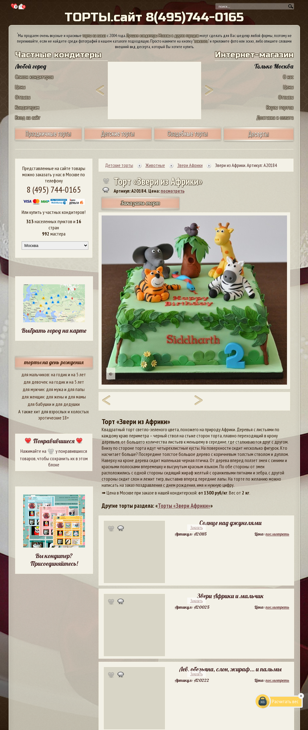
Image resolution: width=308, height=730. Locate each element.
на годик (59, 374)
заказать (201, 41)
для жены (55, 397)
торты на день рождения (54, 362)
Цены (20, 86)
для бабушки (39, 404)
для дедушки (67, 404)
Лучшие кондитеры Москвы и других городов (162, 35)
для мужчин (33, 389)
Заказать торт (140, 202)
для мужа (54, 389)
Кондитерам (27, 107)
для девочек (35, 382)
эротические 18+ (53, 418)
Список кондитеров (34, 76)
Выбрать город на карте (53, 330)
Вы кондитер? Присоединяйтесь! (54, 559)
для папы (76, 389)
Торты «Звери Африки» (184, 505)
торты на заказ (94, 35)
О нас (288, 76)
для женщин (33, 397)
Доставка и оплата (274, 117)
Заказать (196, 527)
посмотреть (172, 191)
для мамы (77, 397)
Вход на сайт (27, 117)
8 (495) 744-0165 (54, 189)
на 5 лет (78, 374)
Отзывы (22, 97)
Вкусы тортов (279, 107)
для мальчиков (35, 374)
